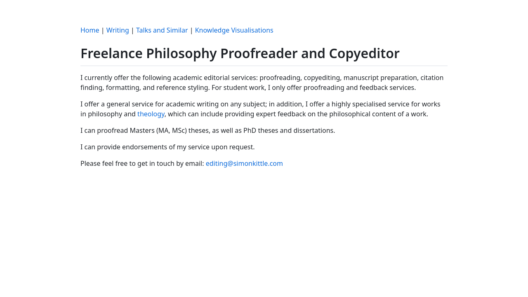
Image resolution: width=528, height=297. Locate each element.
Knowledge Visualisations (234, 30)
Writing (117, 30)
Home (89, 30)
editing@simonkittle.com (244, 163)
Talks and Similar (162, 30)
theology (151, 113)
